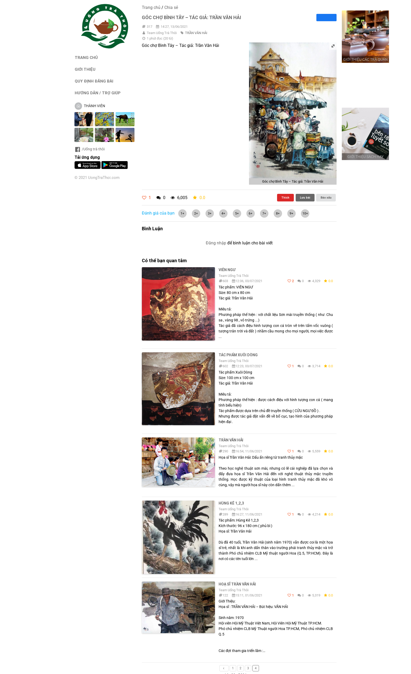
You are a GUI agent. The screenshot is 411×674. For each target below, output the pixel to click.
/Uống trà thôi (89, 149)
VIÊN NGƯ (227, 269)
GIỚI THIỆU (85, 69)
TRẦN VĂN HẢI (196, 33)
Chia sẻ (171, 7)
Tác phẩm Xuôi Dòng (238, 355)
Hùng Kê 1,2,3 (231, 503)
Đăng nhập (216, 242)
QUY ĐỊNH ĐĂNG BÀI (94, 81)
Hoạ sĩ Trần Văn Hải (237, 584)
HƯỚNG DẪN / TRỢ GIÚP (98, 92)
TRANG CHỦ (86, 57)
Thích (285, 197)
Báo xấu (326, 197)
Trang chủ (151, 7)
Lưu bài (305, 197)
